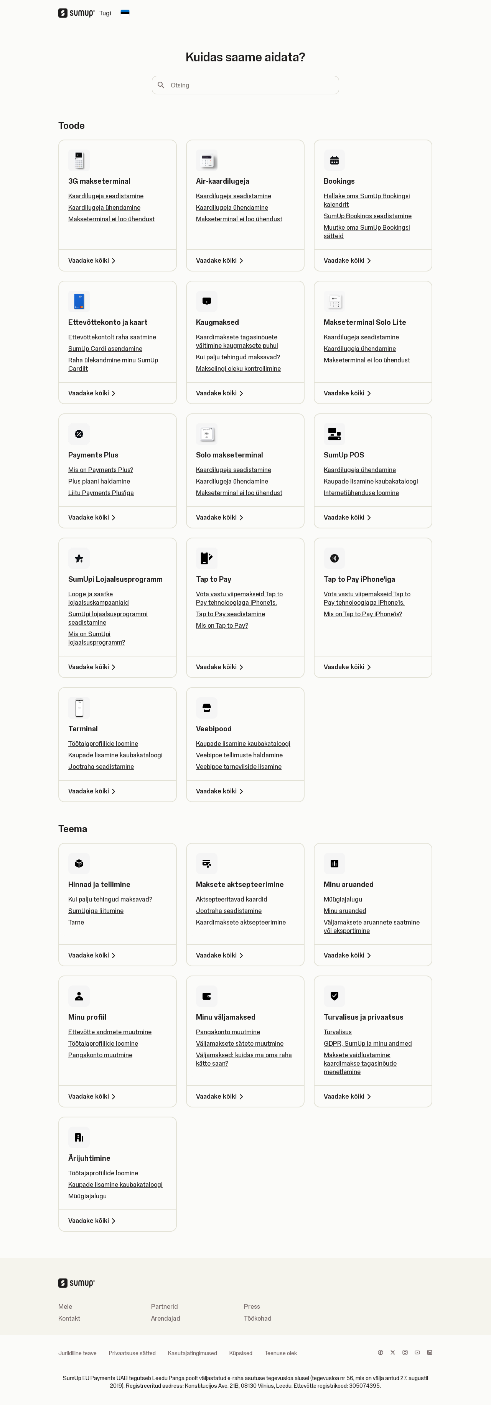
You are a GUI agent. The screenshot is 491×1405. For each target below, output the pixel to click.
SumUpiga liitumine (96, 911)
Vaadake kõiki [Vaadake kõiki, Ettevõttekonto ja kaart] (93, 393)
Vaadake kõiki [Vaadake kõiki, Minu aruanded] (349, 955)
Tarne (76, 922)
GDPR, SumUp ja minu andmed (368, 1043)
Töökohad (258, 1318)
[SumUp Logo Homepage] (78, 13)
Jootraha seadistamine (101, 766)
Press (252, 1306)
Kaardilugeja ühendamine (104, 207)
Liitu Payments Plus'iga (101, 493)
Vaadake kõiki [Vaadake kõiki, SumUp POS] (349, 517)
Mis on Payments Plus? (100, 470)
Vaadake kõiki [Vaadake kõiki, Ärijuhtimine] (93, 1220)
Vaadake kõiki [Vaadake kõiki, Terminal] (93, 791)
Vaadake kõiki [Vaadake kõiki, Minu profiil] (93, 1096)
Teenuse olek (281, 1353)
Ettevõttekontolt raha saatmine (112, 337)
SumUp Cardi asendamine (105, 348)
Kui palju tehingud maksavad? (238, 357)
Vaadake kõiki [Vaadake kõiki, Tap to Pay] (221, 667)
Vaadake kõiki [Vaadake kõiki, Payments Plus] (93, 517)
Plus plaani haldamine (99, 481)
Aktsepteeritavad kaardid (231, 899)
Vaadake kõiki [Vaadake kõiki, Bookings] (349, 260)
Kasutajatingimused (192, 1353)
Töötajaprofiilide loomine (103, 743)
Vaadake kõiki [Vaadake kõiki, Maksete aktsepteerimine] (221, 955)
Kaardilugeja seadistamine (105, 196)
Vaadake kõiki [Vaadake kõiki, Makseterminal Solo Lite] (349, 393)
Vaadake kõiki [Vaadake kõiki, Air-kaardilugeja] (221, 260)
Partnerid (164, 1306)
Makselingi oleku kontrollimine (238, 368)
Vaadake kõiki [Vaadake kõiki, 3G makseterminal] (93, 260)
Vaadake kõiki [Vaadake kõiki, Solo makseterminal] (221, 517)
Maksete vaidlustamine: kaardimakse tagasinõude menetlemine (360, 1063)
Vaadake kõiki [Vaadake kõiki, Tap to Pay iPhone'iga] (349, 667)
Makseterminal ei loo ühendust (111, 219)
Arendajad (165, 1318)
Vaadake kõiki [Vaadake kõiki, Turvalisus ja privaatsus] (349, 1096)
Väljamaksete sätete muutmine (239, 1043)
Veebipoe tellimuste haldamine (239, 755)
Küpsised (240, 1353)
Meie (65, 1306)
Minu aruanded (345, 911)
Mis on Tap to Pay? (222, 625)
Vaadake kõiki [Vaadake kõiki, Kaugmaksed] (221, 393)
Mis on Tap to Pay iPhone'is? (363, 614)
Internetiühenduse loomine (361, 493)
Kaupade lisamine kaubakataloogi (371, 481)
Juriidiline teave (77, 1353)
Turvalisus (338, 1032)
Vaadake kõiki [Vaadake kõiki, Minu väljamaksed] (221, 1096)
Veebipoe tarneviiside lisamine (239, 766)
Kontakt (69, 1318)
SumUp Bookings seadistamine (368, 216)
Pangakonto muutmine (100, 1055)
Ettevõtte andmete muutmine (110, 1032)
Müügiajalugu (343, 899)
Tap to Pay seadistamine (230, 614)
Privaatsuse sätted (132, 1353)
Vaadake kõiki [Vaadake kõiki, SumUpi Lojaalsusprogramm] (93, 667)
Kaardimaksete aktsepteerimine (241, 922)
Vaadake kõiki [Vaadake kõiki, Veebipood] (221, 791)
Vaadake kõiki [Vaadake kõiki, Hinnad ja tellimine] (93, 955)
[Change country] (125, 13)
